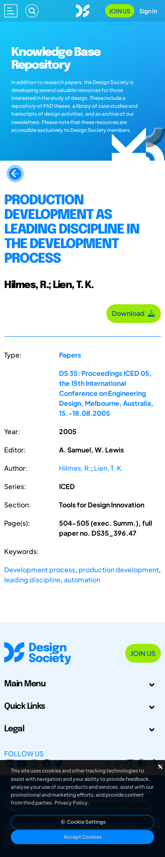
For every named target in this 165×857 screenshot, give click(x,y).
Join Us (120, 11)
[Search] (32, 10)
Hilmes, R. (75, 468)
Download (133, 313)
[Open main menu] (10, 10)
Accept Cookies (83, 837)
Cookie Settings (83, 822)
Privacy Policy (71, 803)
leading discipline (32, 579)
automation (82, 579)
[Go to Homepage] (82, 9)
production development (119, 569)
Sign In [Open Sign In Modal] (148, 11)
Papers (70, 354)
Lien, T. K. (108, 468)
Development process (39, 569)
